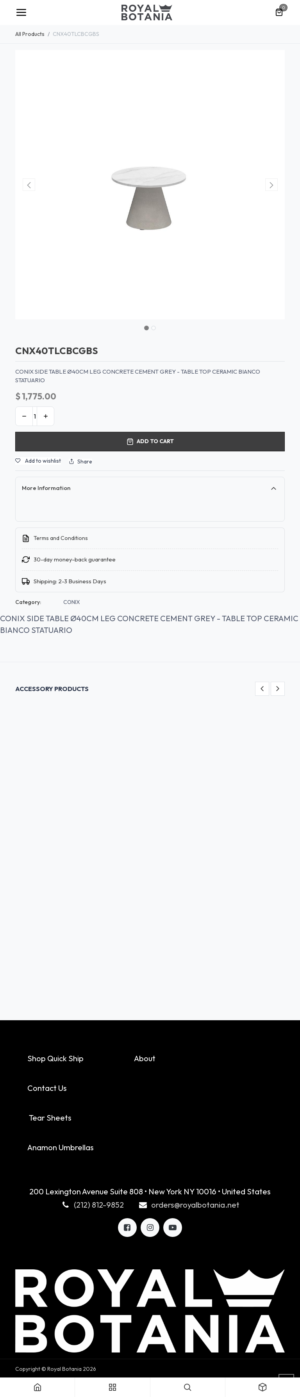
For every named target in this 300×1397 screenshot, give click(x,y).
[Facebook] (127, 1227)
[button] (28, 184)
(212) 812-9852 (99, 1205)
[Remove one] (24, 416)
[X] (150, 1227)
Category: (28, 602)
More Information (46, 488)
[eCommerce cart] (279, 12)
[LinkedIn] (172, 1227)
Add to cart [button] (150, 441)
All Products (30, 33)
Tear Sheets (50, 1118)
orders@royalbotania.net (195, 1205)
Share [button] (80, 461)
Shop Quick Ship (55, 1058)
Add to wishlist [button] (38, 460)
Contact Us (47, 1088)
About (144, 1058)
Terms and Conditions (61, 538)
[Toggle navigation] (21, 12)
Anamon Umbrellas (60, 1147)
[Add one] (45, 416)
